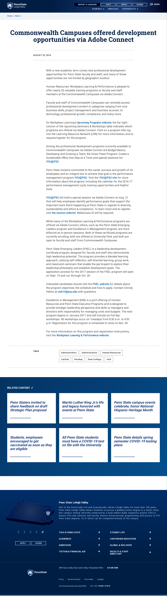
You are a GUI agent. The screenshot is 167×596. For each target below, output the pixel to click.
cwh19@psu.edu (67, 291)
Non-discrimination (74, 579)
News (17, 16)
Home (9, 16)
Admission (65, 545)
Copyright (100, 579)
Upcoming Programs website (94, 122)
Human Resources (111, 352)
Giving (139, 4)
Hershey (78, 359)
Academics (97, 9)
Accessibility (89, 579)
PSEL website (101, 284)
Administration (68, 352)
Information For (129, 9)
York (109, 359)
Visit (108, 4)
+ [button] (99, 532)
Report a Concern (87, 4)
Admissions (113, 9)
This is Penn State (69, 532)
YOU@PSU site (108, 177)
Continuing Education (123, 539)
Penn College (94, 359)
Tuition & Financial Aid (72, 551)
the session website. (63, 212)
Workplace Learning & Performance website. (82, 335)
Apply (124, 4)
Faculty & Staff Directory (119, 552)
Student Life (117, 532)
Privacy (61, 579)
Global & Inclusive (121, 545)
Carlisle (65, 359)
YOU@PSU (52, 161)
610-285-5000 (112, 568)
